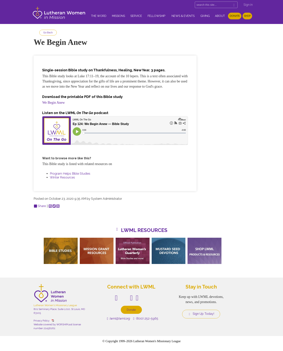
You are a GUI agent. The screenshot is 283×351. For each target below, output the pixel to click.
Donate (235, 15)
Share (40, 206)
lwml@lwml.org (118, 318)
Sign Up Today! (201, 314)
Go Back (48, 32)
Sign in (248, 5)
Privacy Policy (41, 320)
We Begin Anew (53, 102)
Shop (247, 15)
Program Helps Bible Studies (70, 173)
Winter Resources (62, 177)
